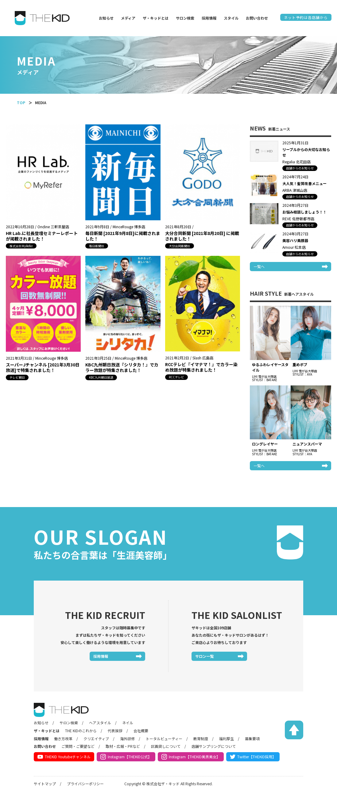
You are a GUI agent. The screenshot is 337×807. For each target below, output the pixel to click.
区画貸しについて (165, 746)
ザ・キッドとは (156, 18)
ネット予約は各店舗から (306, 17)
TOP (21, 102)
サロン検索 (185, 18)
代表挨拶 (115, 730)
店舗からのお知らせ (300, 168)
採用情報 (209, 18)
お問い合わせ (257, 18)
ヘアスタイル (100, 722)
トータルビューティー (164, 738)
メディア (128, 18)
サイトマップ (45, 783)
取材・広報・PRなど (123, 746)
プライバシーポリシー (85, 783)
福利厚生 (226, 738)
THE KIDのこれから (81, 730)
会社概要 (141, 730)
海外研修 (127, 738)
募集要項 (252, 738)
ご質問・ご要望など (78, 746)
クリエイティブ (96, 738)
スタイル (231, 18)
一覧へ (259, 266)
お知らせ (106, 18)
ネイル (127, 722)
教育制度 (200, 738)
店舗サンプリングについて (214, 746)
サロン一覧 (204, 656)
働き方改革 (63, 738)
